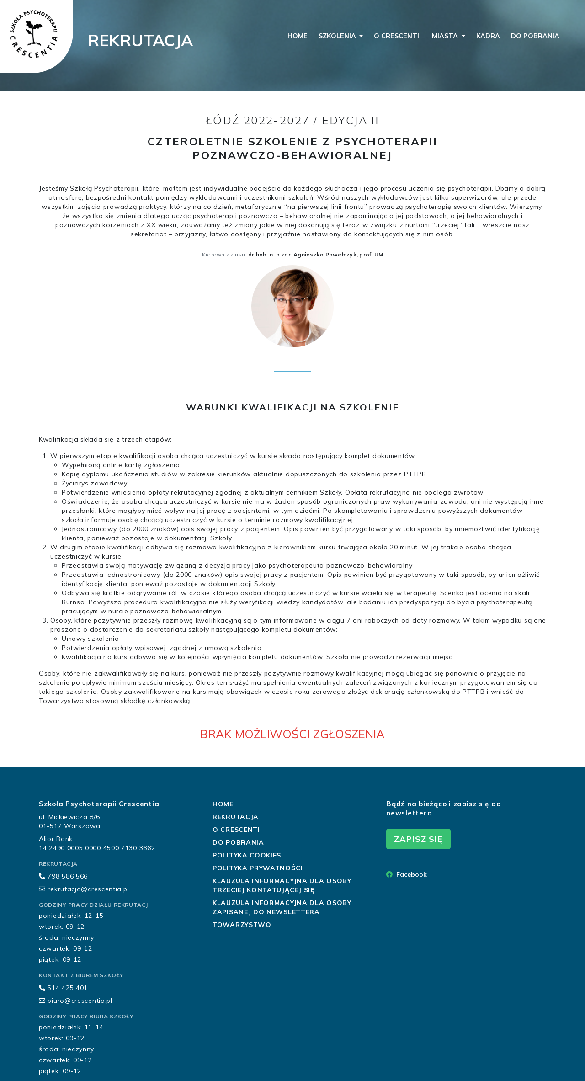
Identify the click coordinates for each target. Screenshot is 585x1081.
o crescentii (397, 36)
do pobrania (535, 36)
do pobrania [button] (238, 842)
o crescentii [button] (237, 829)
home (297, 36)
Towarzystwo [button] (242, 925)
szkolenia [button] (338, 36)
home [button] (223, 804)
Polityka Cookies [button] (247, 855)
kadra (488, 36)
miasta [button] (446, 36)
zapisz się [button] (418, 839)
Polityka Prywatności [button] (258, 868)
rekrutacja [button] (236, 817)
